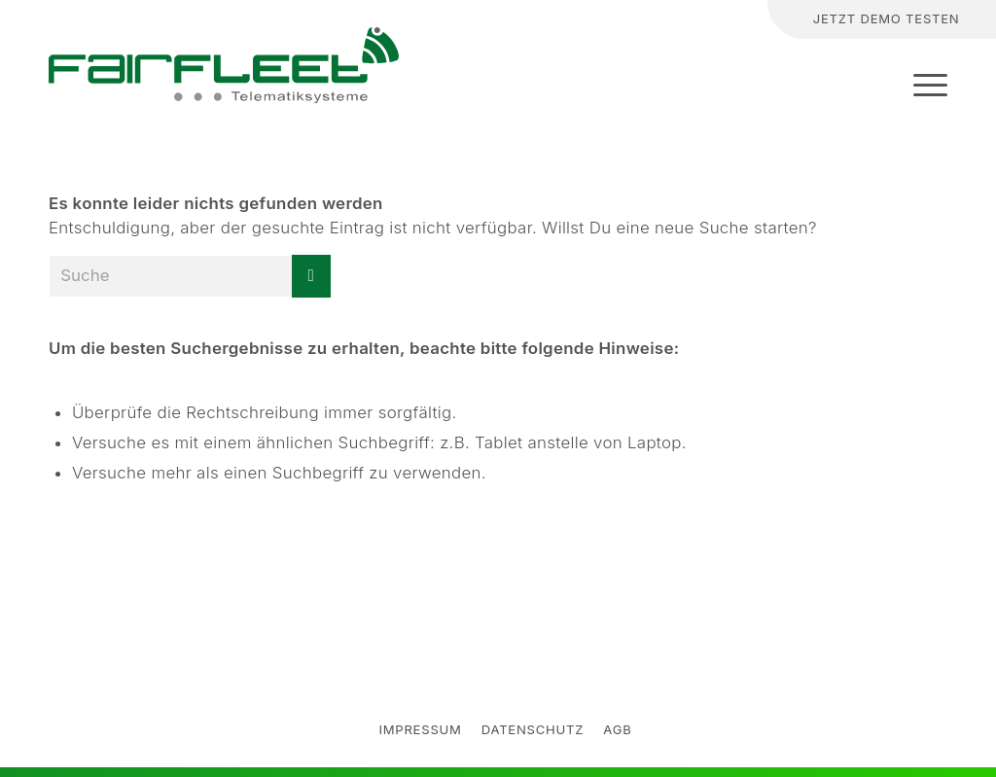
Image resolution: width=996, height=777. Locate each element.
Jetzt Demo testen (886, 18)
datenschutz (533, 729)
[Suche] (697, 20)
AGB (617, 729)
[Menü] (924, 84)
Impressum (419, 729)
